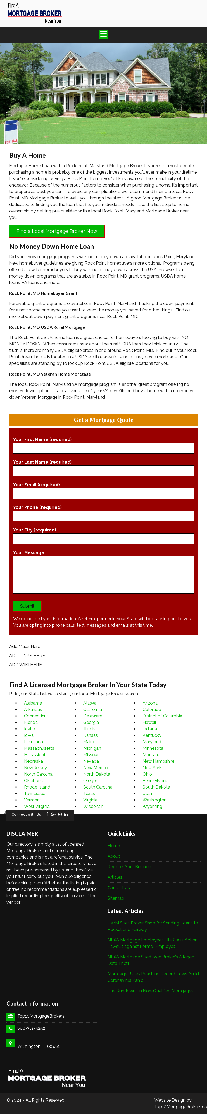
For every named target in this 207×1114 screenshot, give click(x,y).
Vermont (32, 800)
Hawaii (149, 722)
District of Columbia (162, 716)
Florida (31, 722)
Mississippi (34, 754)
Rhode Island (37, 787)
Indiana (150, 728)
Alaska (89, 703)
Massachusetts (39, 748)
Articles (115, 877)
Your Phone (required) (103, 512)
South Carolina (97, 787)
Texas (89, 793)
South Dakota (156, 787)
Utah (147, 793)
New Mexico (95, 767)
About (114, 856)
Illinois (89, 728)
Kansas (90, 735)
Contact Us (119, 887)
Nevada (91, 761)
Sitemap (116, 898)
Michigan (92, 748)
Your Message (103, 573)
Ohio (147, 774)
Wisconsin (93, 806)
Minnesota (153, 748)
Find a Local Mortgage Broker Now (56, 231)
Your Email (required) (103, 489)
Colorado (152, 709)
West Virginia (37, 806)
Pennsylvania (156, 780)
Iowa (29, 735)
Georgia (91, 722)
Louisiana (33, 741)
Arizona (150, 703)
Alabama (33, 703)
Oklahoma (34, 780)
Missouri (91, 754)
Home (114, 845)
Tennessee (34, 793)
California (92, 709)
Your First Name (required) (103, 444)
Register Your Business (130, 866)
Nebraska (33, 761)
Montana (151, 754)
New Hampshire (158, 761)
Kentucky (152, 735)
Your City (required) (103, 534)
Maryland (152, 741)
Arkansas (33, 709)
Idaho (29, 728)
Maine (89, 741)
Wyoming (152, 806)
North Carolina (38, 774)
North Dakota (96, 774)
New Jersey (35, 767)
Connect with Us (26, 814)
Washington (155, 800)
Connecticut (36, 716)
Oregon (90, 780)
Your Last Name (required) (103, 467)
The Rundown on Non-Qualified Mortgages (151, 990)
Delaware (92, 716)
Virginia (90, 800)
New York (152, 767)
